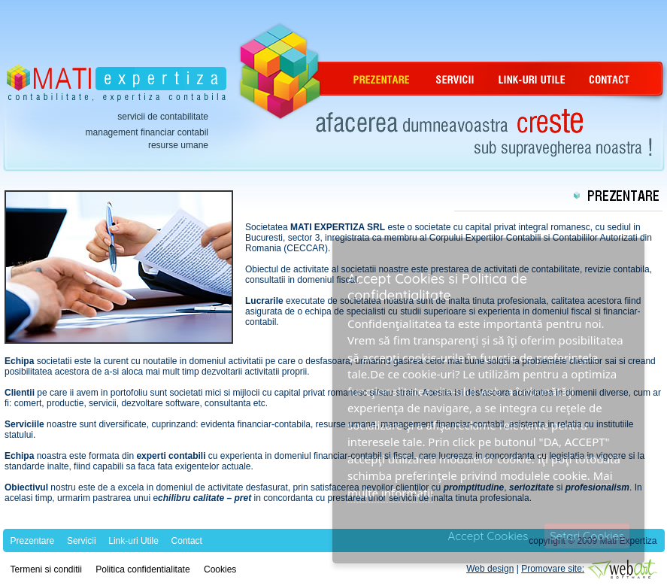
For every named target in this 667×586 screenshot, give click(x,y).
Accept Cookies (488, 536)
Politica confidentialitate (142, 569)
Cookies (220, 569)
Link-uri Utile (133, 541)
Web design (490, 568)
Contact (186, 541)
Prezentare (33, 541)
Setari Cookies (587, 536)
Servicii (81, 541)
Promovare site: (552, 568)
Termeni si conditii (46, 569)
